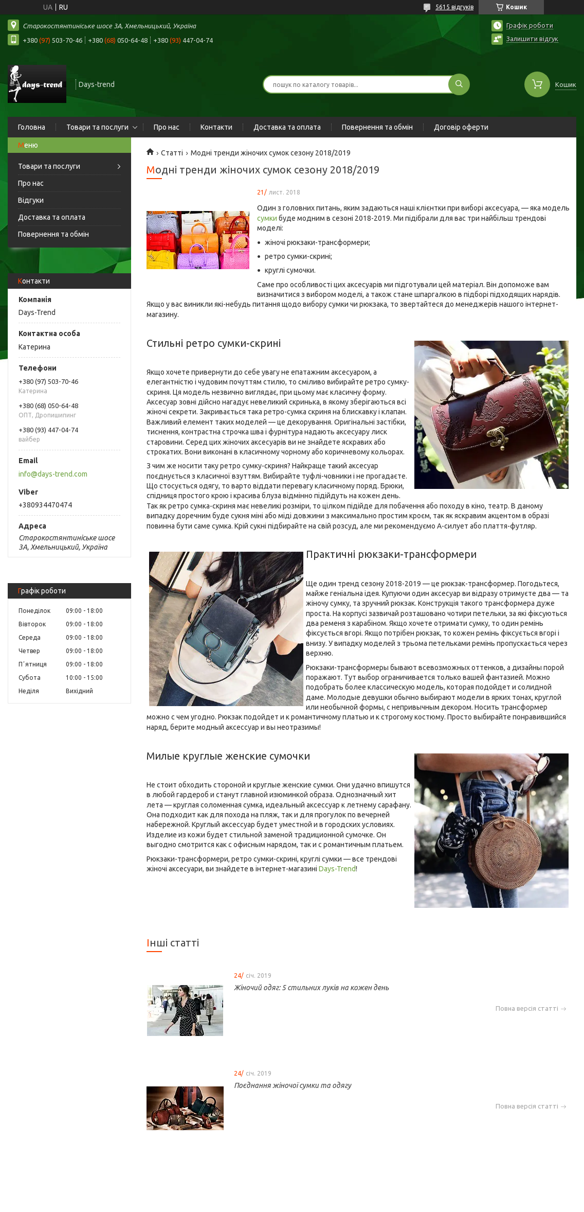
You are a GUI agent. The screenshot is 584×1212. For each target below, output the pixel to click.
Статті (172, 153)
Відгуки (31, 200)
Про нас (166, 127)
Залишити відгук (532, 38)
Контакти (216, 127)
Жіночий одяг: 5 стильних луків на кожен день (311, 987)
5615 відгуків (454, 7)
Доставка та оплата (287, 127)
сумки (267, 218)
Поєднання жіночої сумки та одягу (292, 1085)
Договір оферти (461, 127)
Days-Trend (337, 869)
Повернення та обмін (377, 127)
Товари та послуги (97, 127)
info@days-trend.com (53, 474)
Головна (31, 127)
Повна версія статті (527, 1008)
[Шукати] (459, 84)
